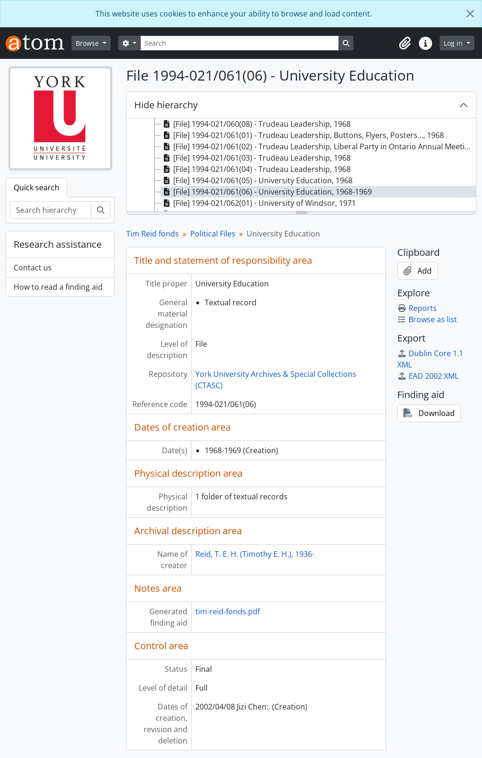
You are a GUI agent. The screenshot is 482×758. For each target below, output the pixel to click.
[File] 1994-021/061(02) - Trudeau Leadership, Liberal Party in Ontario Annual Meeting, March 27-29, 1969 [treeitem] (318, 146)
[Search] (239, 43)
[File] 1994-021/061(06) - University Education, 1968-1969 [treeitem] (266, 191)
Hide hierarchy (166, 104)
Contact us (33, 267)
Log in (454, 43)
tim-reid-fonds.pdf (227, 611)
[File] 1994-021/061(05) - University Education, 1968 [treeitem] (257, 180)
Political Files (212, 233)
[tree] (301, 165)
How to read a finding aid (58, 287)
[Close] (470, 13)
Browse (88, 43)
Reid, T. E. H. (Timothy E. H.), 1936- (254, 554)
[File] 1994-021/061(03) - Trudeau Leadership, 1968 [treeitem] (256, 157)
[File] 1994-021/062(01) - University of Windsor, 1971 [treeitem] (258, 203)
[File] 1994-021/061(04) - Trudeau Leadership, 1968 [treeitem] (256, 169)
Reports (417, 308)
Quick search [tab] (36, 187)
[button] (404, 43)
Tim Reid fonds (152, 233)
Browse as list (427, 319)
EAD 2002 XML (427, 376)
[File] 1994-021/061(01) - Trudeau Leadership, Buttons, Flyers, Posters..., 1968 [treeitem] (302, 135)
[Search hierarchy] (50, 210)
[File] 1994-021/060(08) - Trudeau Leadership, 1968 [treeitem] (256, 124)
